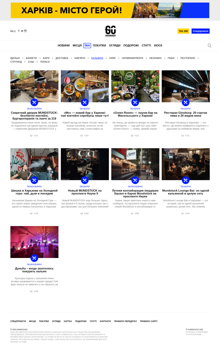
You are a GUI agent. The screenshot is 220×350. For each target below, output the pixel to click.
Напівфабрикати (132, 58)
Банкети (31, 58)
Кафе (112, 58)
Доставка (62, 58)
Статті (146, 45)
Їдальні (15, 58)
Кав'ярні (79, 58)
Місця (77, 45)
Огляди (114, 45)
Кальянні (97, 58)
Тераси (45, 61)
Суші (31, 61)
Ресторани (187, 58)
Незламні (155, 58)
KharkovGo (110, 31)
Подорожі (131, 45)
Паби (171, 58)
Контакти (105, 321)
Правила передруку (125, 321)
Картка (68, 321)
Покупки (99, 45)
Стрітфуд (16, 61)
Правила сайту (148, 321)
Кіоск (158, 45)
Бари (46, 58)
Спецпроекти (200, 31)
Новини (64, 45)
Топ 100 (183, 31)
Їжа (87, 45)
